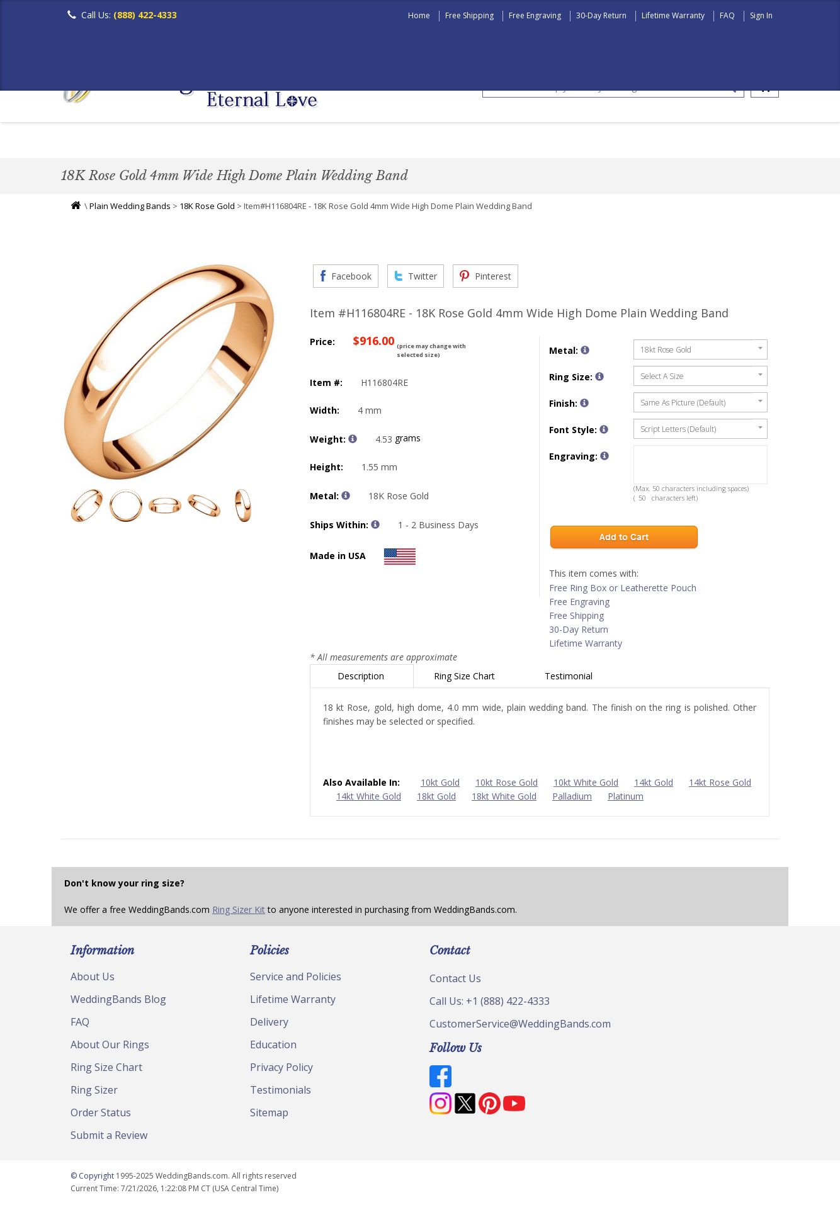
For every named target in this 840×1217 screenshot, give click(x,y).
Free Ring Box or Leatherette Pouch (622, 591)
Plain (260, 141)
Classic (206, 141)
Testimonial (570, 679)
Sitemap (269, 1116)
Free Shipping (469, 15)
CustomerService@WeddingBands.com (520, 1027)
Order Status (101, 1116)
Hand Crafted (491, 141)
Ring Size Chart (465, 679)
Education (273, 1048)
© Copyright (93, 1179)
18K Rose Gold (207, 209)
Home (419, 15)
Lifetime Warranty (673, 15)
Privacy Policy (281, 1070)
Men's (86, 141)
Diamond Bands (334, 141)
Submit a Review (109, 1138)
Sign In (761, 15)
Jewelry (566, 141)
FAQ (727, 15)
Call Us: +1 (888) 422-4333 (489, 1004)
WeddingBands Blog (118, 1002)
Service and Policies (295, 980)
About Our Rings (110, 1048)
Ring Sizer (94, 1093)
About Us (93, 980)
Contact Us (455, 981)
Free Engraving (535, 15)
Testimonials (280, 1093)
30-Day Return (601, 15)
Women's (144, 141)
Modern (414, 141)
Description (362, 679)
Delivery (269, 1025)
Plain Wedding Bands (130, 209)
